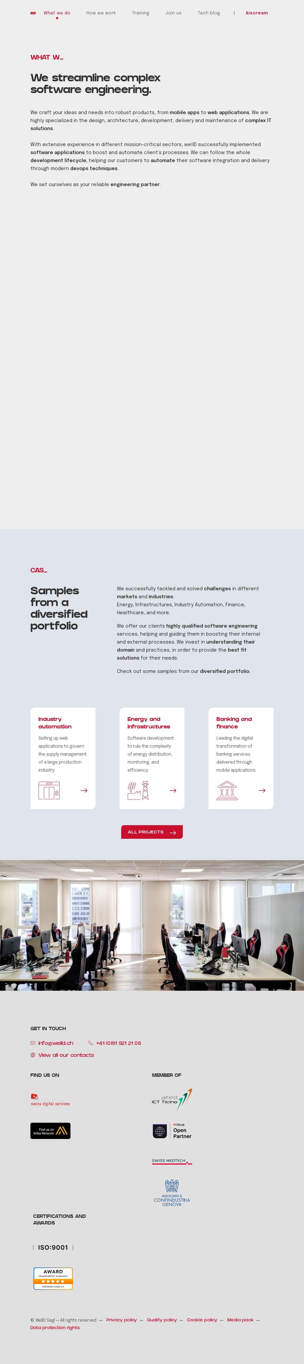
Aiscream (257, 13)
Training (140, 13)
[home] (33, 13)
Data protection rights (55, 1328)
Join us (173, 13)
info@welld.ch (55, 1043)
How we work (101, 13)
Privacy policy (121, 1320)
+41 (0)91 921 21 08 (118, 1043)
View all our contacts (66, 1055)
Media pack (240, 1320)
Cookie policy (202, 1320)
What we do (57, 13)
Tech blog (209, 13)
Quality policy (162, 1320)
